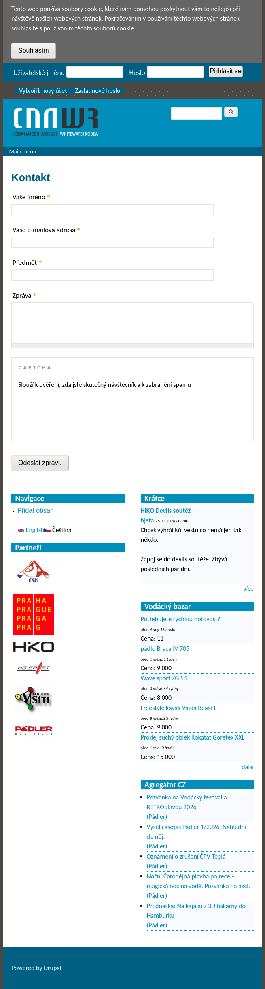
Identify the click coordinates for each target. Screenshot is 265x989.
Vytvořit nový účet (43, 90)
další (248, 767)
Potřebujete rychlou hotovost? (180, 619)
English (31, 530)
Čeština (57, 530)
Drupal (52, 968)
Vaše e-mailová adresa (47, 230)
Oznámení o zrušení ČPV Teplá (186, 856)
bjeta (147, 520)
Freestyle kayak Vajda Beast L (179, 708)
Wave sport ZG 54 (164, 678)
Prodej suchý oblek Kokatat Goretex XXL (193, 737)
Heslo (137, 72)
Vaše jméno (31, 197)
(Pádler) (157, 817)
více (248, 589)
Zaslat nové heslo (98, 90)
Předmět (27, 262)
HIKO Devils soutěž (166, 510)
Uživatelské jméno (39, 72)
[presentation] (79, 412)
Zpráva (24, 295)
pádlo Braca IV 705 (165, 648)
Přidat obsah (35, 510)
